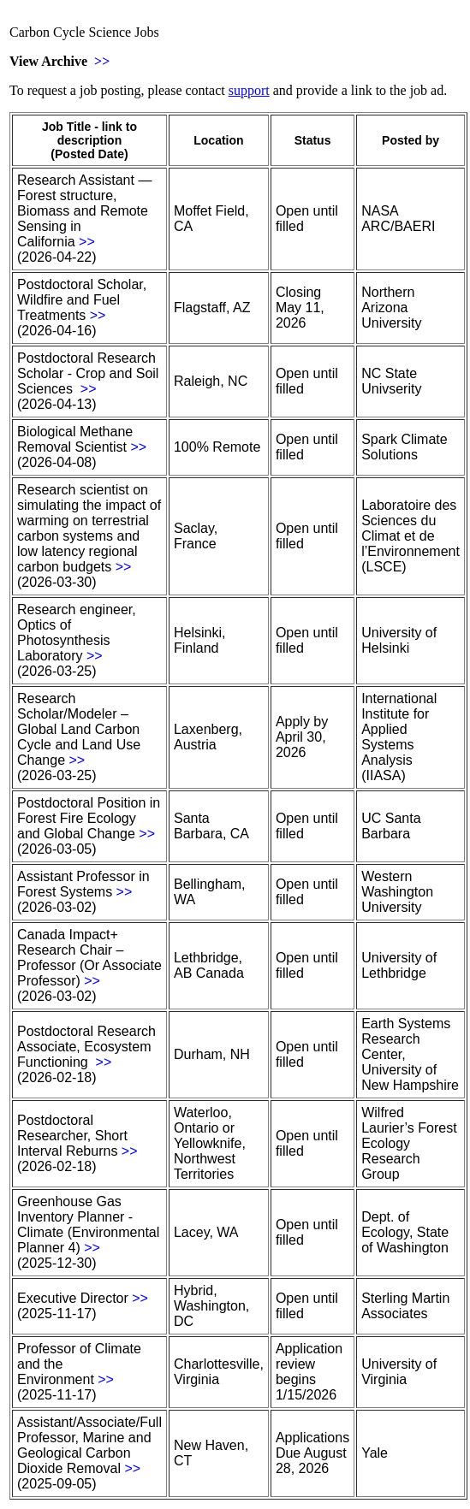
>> (102, 61)
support (249, 90)
